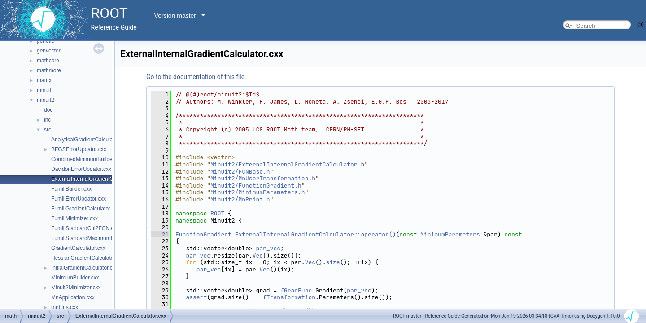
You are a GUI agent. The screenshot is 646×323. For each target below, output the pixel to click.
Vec (258, 255)
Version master (175, 15)
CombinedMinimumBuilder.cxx (87, 159)
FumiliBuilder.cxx (71, 189)
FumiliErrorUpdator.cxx (78, 199)
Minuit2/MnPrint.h (240, 199)
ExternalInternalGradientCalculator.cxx (97, 179)
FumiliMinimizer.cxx (74, 218)
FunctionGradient (203, 234)
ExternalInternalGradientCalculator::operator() (315, 234)
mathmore (49, 70)
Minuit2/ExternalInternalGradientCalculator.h (287, 164)
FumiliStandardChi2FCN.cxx (85, 228)
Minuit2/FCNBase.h (240, 171)
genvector (49, 51)
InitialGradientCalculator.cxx (84, 268)
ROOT (217, 213)
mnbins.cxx (64, 307)
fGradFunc (296, 290)
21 (160, 234)
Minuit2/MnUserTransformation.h (262, 178)
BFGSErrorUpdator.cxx (78, 149)
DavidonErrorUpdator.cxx (81, 169)
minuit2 (45, 100)
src (47, 130)
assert (196, 297)
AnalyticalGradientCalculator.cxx (89, 139)
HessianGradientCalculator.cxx (88, 258)
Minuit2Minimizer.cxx (76, 287)
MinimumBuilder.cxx (75, 278)
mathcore (48, 60)
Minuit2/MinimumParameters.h (257, 192)
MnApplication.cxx (73, 297)
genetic (45, 41)
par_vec (268, 248)
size (333, 262)
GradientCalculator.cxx (78, 248)
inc (47, 120)
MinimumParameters (450, 234)
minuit (44, 90)
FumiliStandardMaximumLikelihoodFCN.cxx (103, 238)
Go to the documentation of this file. (196, 76)
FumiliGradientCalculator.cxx (85, 208)
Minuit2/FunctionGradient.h (255, 185)
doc (48, 110)
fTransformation (289, 297)
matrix (44, 80)
